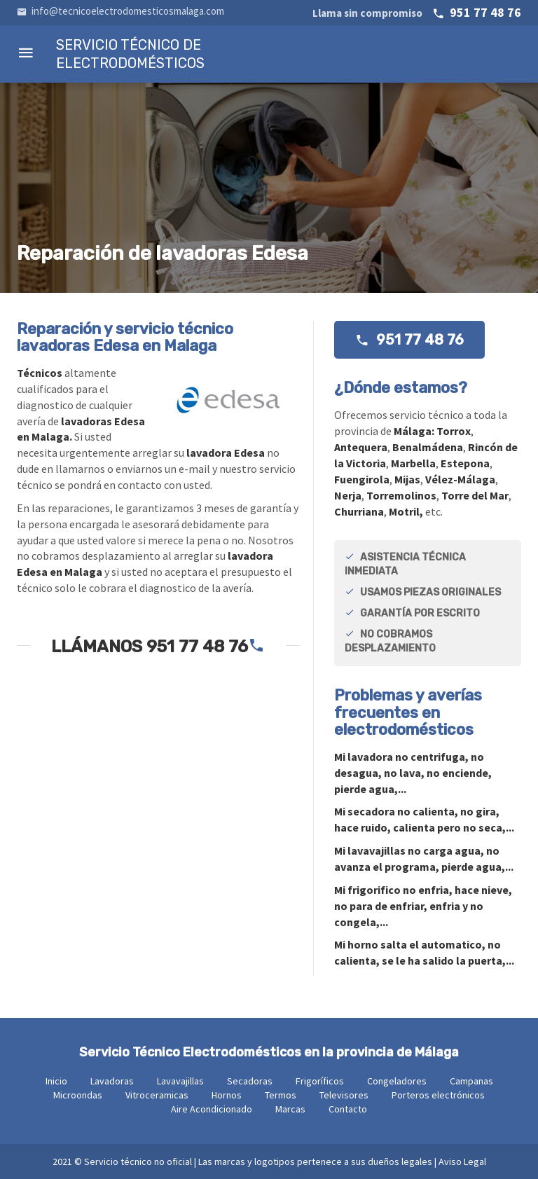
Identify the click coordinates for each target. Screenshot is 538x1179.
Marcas (290, 1109)
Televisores (343, 1095)
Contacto (348, 1109)
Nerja (347, 495)
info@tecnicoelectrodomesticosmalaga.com (120, 11)
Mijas (407, 479)
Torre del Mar (475, 495)
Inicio (56, 1081)
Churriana (359, 511)
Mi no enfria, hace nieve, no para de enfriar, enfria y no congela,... (423, 906)
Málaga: (415, 431)
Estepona (465, 463)
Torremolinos (401, 495)
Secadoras (250, 1081)
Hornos (227, 1095)
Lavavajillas (180, 1081)
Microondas (77, 1095)
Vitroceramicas (156, 1095)
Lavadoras (112, 1081)
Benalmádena (427, 447)
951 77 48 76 (416, 12)
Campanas (471, 1081)
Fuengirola (361, 479)
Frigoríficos (320, 1081)
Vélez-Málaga (460, 479)
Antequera (360, 447)
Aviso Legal (462, 1161)
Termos (280, 1095)
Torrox (453, 431)
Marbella (413, 463)
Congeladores (397, 1081)
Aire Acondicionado (211, 1109)
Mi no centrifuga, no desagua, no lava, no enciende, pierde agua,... (413, 773)
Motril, (406, 511)
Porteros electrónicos (438, 1095)
